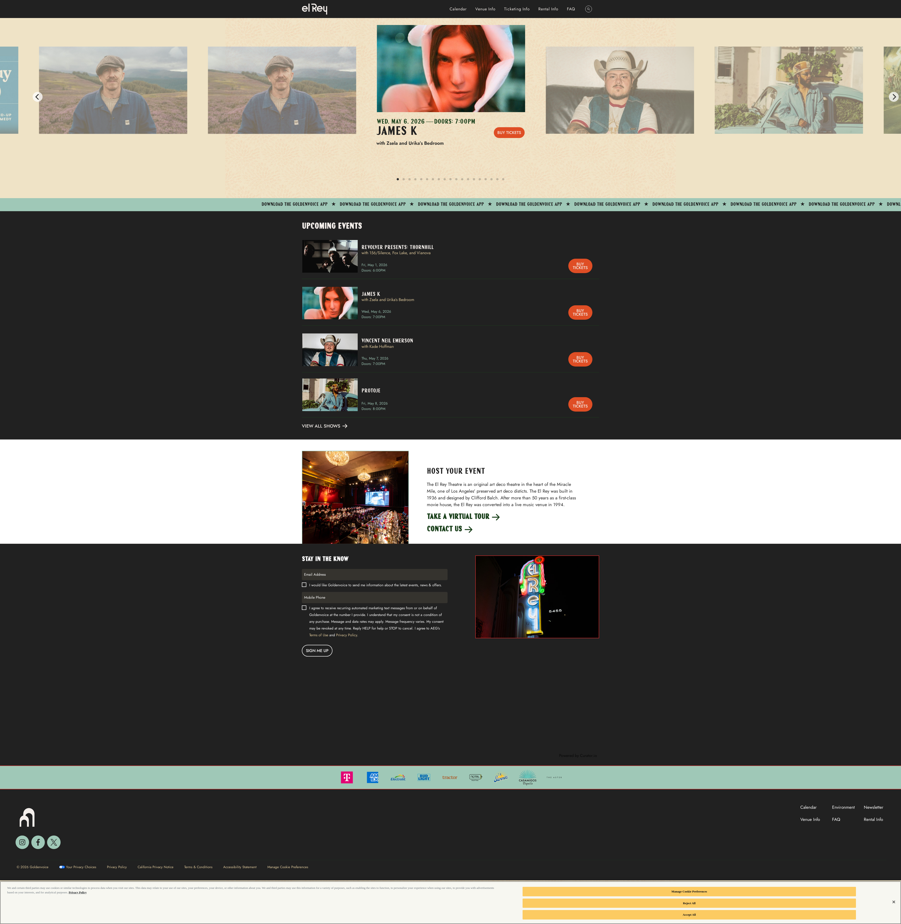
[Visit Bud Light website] (424, 777)
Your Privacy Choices (81, 867)
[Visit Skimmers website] (501, 777)
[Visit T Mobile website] (347, 777)
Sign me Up (317, 651)
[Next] (894, 97)
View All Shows (325, 426)
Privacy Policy (346, 635)
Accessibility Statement (240, 867)
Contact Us (450, 530)
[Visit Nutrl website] (476, 777)
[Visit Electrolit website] (399, 777)
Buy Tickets (509, 133)
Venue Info (485, 9)
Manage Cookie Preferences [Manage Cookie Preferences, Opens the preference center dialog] (689, 891)
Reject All (689, 903)
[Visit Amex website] (373, 777)
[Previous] (7, 97)
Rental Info (548, 9)
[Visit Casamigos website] (528, 777)
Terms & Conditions (198, 867)
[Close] (894, 902)
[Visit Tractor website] (450, 777)
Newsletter (873, 807)
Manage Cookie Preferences (287, 867)
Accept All (689, 914)
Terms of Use (318, 635)
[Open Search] (588, 9)
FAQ (571, 9)
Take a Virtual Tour (464, 517)
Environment (843, 807)
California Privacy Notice (155, 867)
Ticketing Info (517, 9)
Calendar (458, 9)
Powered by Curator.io (578, 756)
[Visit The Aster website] (554, 777)
